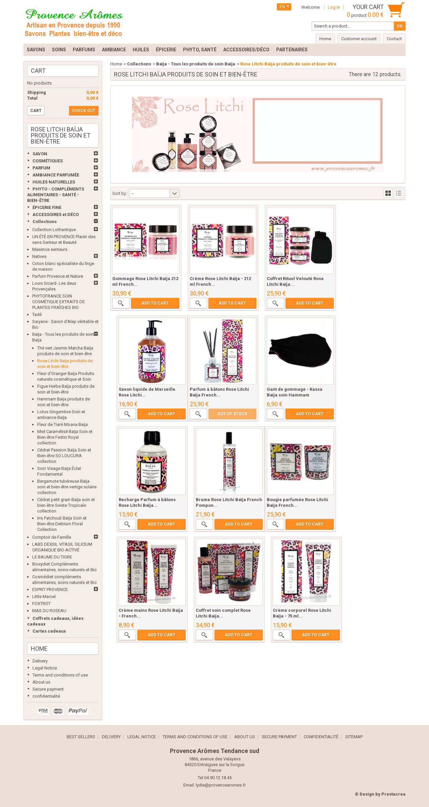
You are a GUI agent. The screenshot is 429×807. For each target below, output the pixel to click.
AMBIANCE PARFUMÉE (56, 174)
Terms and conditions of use (60, 675)
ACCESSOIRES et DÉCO (56, 214)
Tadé (37, 314)
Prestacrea (393, 794)
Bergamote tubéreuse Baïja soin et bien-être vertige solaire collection (67, 487)
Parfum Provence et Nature (57, 276)
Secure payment (48, 689)
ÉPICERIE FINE (47, 207)
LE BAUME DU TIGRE (52, 556)
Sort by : (120, 193)
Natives (39, 256)
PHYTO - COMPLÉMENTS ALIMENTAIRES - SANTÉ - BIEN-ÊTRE (55, 194)
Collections (45, 221)
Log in (334, 7)
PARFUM (41, 167)
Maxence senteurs (49, 249)
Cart (38, 70)
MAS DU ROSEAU (49, 610)
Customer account (359, 38)
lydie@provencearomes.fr (221, 785)
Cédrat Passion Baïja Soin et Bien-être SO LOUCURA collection (64, 455)
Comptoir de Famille (51, 537)
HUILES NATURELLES (54, 181)
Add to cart (154, 301)
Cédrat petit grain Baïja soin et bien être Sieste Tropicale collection (66, 505)
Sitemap (354, 736)
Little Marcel (44, 596)
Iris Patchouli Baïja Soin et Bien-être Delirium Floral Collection (61, 524)
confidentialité (46, 696)
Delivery (40, 660)
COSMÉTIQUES (48, 160)
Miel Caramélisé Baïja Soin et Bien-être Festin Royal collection (65, 437)
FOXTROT (41, 603)
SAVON (40, 153)
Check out (84, 110)
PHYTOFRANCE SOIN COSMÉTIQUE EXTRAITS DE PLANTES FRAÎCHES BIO (58, 301)
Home (39, 648)
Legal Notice (45, 667)
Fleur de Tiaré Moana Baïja (62, 424)
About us (41, 682)
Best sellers (81, 736)
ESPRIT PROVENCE (50, 589)
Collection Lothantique (54, 229)
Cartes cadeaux (49, 631)
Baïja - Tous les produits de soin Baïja (195, 63)
